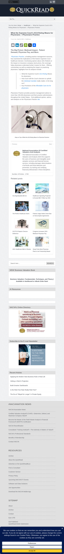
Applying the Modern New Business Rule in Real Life (27, 377)
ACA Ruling (43, 74)
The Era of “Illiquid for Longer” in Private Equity (25, 394)
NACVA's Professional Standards (20, 434)
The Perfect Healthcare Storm (20, 213)
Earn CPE (12, 518)
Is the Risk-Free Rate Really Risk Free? (23, 390)
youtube (53, 1)
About (10, 506)
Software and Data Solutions (18, 484)
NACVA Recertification (16, 426)
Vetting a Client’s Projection (19, 381)
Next (51, 144)
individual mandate (30, 81)
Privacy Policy (13, 476)
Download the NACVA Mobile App (20, 491)
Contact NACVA (14, 442)
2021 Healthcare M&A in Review (21, 249)
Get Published (13, 522)
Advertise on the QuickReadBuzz (19, 464)
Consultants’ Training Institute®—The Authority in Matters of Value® (31, 430)
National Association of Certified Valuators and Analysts (34, 151)
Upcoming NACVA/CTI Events (18, 480)
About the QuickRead (16, 460)
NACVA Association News (17, 409)
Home (19, 25)
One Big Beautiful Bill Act (19, 196)
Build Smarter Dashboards (19, 385)
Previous (14, 144)
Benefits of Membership (16, 438)
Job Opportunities (14, 488)
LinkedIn (50, 1)
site (38, 99)
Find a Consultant (14, 468)
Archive (11, 456)
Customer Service (14, 472)
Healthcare (27, 25)
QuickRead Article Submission (19, 524)
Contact (11, 514)
